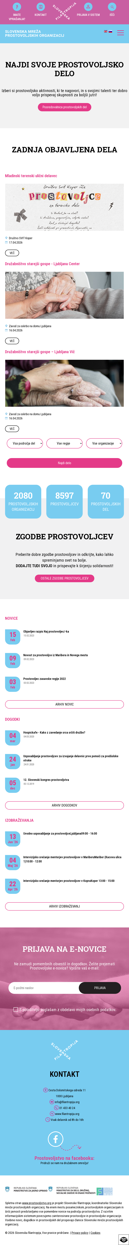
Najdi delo (64, 463)
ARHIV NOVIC (64, 704)
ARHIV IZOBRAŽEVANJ (64, 906)
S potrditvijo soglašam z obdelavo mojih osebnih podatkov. (67, 1009)
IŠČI (112, 10)
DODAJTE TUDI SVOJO (34, 565)
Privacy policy (80, 1233)
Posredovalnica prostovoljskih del (64, 107)
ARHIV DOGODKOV (64, 805)
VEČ (12, 253)
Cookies (95, 1233)
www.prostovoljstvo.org (36, 1203)
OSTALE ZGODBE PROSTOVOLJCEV (64, 578)
